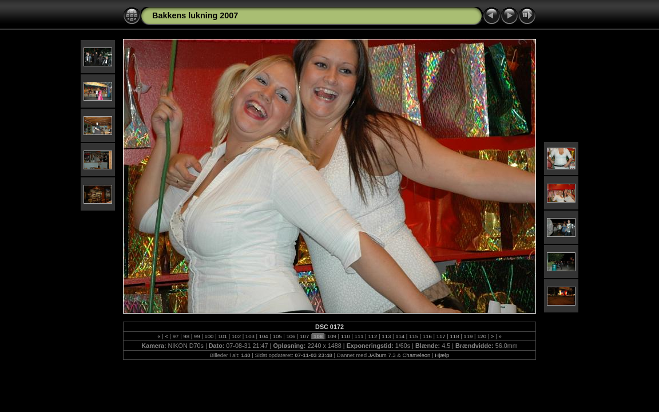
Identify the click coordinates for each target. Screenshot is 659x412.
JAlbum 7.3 (382, 355)
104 (263, 336)
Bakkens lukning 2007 (195, 15)
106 (291, 336)
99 (196, 336)
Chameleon (416, 355)
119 (468, 336)
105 (277, 336)
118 (454, 336)
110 (345, 336)
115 (413, 336)
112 (373, 336)
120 (482, 336)
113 (386, 336)
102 (236, 336)
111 (359, 336)
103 (250, 336)
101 (223, 336)
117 (441, 336)
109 (331, 336)
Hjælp (442, 355)
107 (305, 336)
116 (427, 336)
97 (175, 336)
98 (186, 336)
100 (209, 336)
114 (400, 336)
